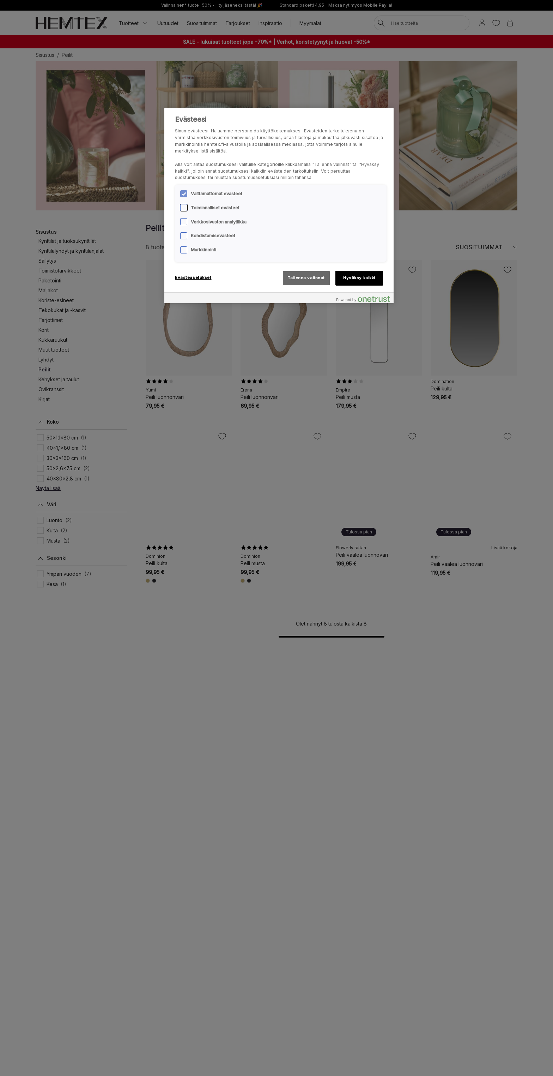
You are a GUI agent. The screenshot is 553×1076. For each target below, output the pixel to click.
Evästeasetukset (193, 277)
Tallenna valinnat (306, 277)
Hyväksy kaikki (359, 277)
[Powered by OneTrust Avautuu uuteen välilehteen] (363, 298)
